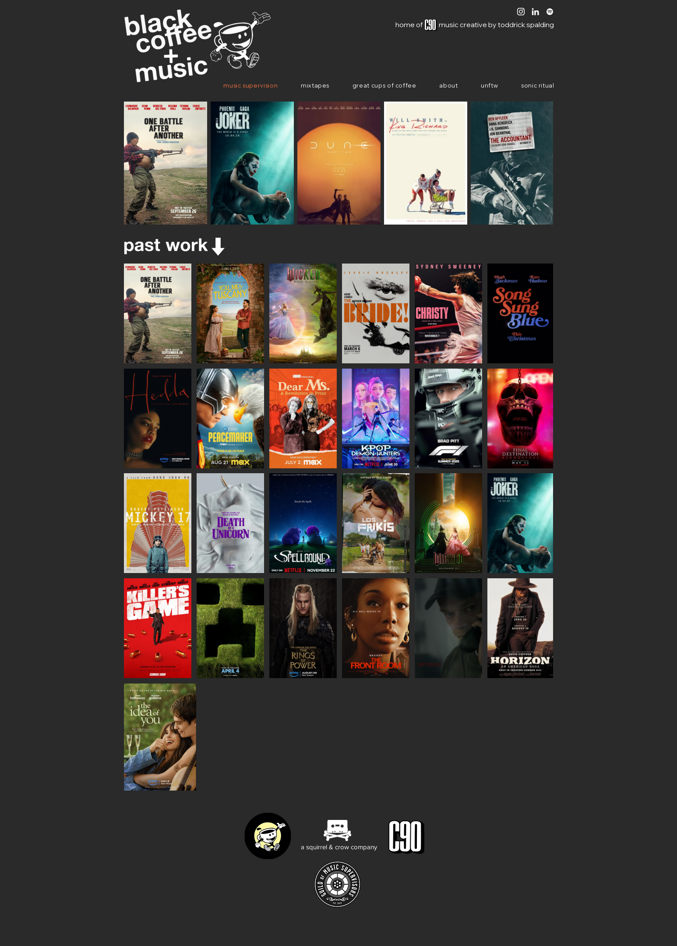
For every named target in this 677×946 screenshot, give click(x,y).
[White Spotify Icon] (550, 12)
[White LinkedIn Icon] (535, 12)
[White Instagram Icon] (521, 12)
